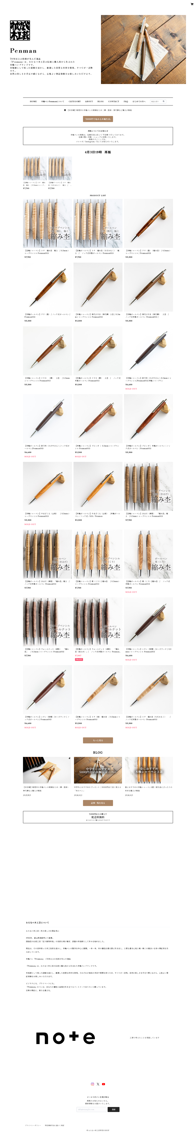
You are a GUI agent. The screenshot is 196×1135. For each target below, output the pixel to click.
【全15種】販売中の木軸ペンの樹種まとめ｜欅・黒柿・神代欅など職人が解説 (98, 110)
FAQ (126, 101)
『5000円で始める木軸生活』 (98, 119)
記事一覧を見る (98, 803)
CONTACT (113, 101)
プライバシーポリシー (33, 1125)
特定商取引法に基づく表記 (54, 1125)
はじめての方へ (139, 101)
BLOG (101, 101)
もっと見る (98, 740)
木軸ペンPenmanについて (52, 101)
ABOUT (89, 101)
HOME (33, 101)
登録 (113, 1109)
